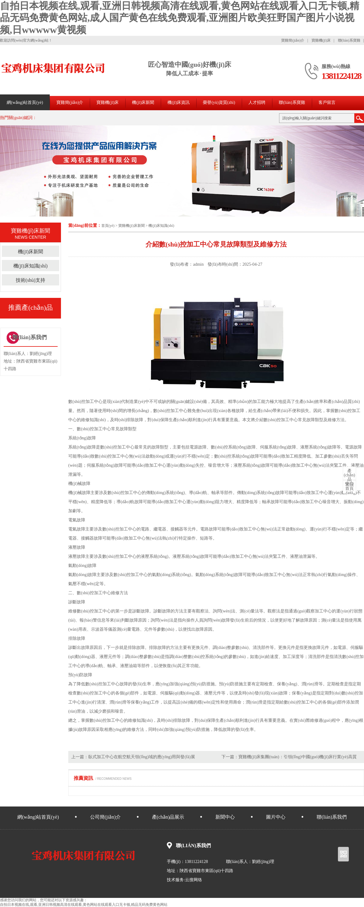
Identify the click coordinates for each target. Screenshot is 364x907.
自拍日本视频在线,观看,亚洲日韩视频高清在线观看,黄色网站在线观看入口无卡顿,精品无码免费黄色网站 (83, 904)
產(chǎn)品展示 (168, 817)
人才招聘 (256, 102)
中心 (349, 477)
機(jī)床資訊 (178, 102)
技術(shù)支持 (30, 280)
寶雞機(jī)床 (321, 40)
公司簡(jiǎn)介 (105, 817)
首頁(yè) (107, 225)
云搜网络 (193, 880)
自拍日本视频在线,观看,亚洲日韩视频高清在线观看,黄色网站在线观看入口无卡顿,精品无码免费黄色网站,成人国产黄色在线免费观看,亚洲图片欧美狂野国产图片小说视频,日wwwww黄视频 (179, 17)
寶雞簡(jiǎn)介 (292, 40)
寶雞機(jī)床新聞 (131, 225)
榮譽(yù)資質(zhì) (219, 102)
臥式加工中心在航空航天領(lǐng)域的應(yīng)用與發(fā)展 (141, 757)
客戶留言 (326, 102)
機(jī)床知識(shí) (161, 225)
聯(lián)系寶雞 (349, 40)
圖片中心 (275, 817)
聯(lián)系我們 (332, 817)
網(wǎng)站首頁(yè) (25, 102)
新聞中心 (225, 817)
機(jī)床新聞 (143, 102)
